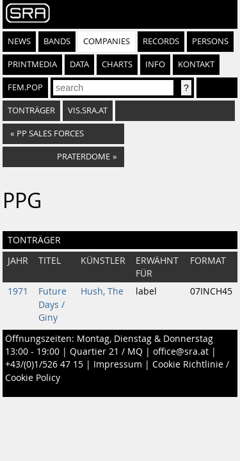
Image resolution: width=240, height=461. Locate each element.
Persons (210, 41)
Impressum (117, 364)
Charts (117, 64)
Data (79, 64)
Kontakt (196, 64)
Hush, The (102, 291)
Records (161, 41)
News (19, 41)
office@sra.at (181, 351)
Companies (106, 41)
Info (155, 64)
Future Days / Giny (52, 304)
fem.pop (25, 87)
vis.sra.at (88, 110)
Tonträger (31, 110)
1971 (18, 291)
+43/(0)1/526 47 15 (44, 364)
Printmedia (32, 64)
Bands (57, 41)
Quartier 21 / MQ (106, 351)
